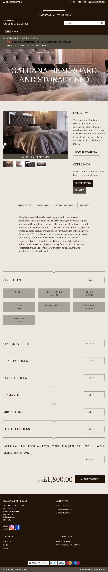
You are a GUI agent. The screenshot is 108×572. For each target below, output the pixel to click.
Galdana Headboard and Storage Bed (38, 53)
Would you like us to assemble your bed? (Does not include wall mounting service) (54, 449)
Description (25, 205)
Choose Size (12, 280)
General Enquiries (65, 513)
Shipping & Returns (63, 541)
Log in (73, 2)
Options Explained (65, 205)
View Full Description (86, 152)
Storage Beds (16, 53)
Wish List (82, 2)
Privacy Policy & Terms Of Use (68, 545)
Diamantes (11, 395)
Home (5, 53)
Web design (85, 569)
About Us (7, 541)
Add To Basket (91, 479)
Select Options (83, 183)
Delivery (79, 190)
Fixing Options (15, 378)
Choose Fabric (16, 344)
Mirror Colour (14, 412)
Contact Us (7, 548)
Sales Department (65, 509)
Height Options (15, 361)
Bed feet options (16, 429)
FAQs (5, 545)
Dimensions (43, 205)
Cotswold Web (99, 569)
